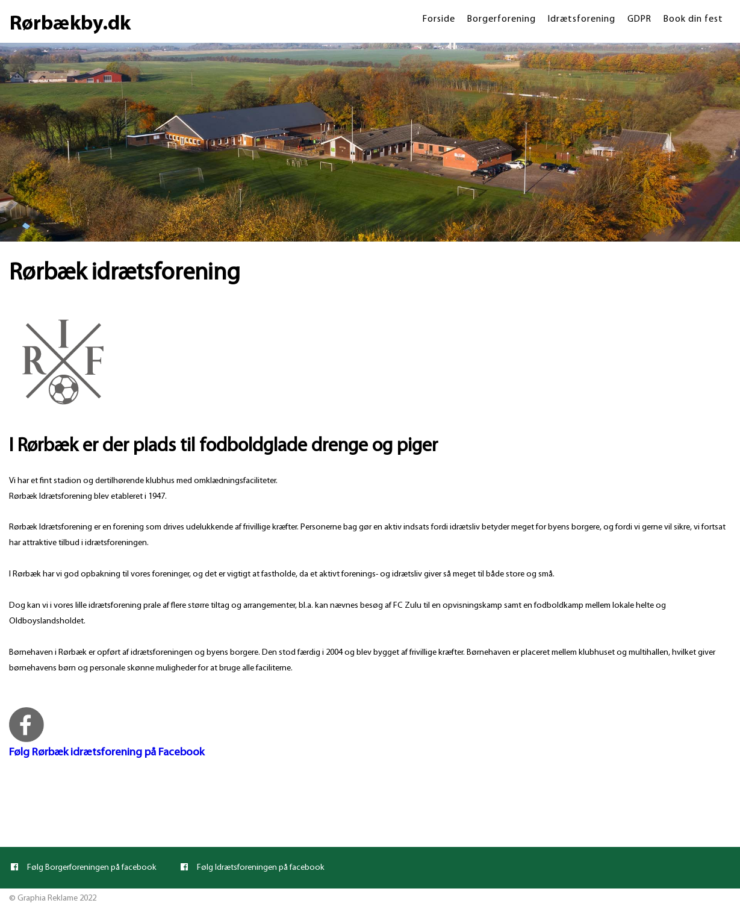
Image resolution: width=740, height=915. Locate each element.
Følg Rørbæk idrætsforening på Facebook (106, 752)
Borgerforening (501, 19)
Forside (439, 19)
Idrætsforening (581, 19)
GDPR (639, 19)
